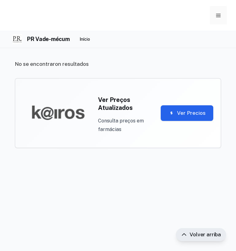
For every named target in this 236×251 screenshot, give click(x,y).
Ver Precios (187, 113)
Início (85, 39)
